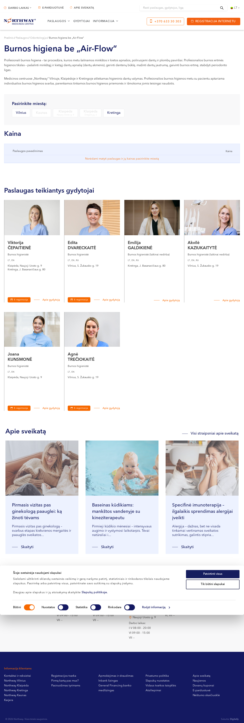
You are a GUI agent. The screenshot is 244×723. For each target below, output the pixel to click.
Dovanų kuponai (203, 685)
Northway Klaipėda (16, 685)
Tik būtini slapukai (213, 372)
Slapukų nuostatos (158, 680)
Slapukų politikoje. (95, 380)
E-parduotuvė (53, 8)
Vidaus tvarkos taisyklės (161, 685)
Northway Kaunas (15, 695)
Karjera (8, 700)
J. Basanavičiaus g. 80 (183, 594)
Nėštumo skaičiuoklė (206, 695)
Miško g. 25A (105, 594)
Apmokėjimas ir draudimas (115, 676)
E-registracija (21, 300)
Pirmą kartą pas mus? (65, 680)
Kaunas (41, 113)
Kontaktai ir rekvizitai (17, 676)
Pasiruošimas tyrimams (65, 685)
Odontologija (38, 38)
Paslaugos (57, 21)
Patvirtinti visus (212, 362)
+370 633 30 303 (168, 21)
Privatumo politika (157, 676)
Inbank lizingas (108, 680)
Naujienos (199, 680)
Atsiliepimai (153, 690)
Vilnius (21, 113)
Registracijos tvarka (63, 676)
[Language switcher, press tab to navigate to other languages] (235, 7)
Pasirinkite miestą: (29, 104)
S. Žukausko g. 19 (71, 594)
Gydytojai (81, 21)
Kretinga (114, 113)
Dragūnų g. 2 (141, 594)
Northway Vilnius (15, 680)
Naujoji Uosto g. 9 (144, 617)
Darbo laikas (18, 8)
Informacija (103, 21)
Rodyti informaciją (154, 395)
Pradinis (8, 38)
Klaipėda (65, 113)
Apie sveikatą (84, 8)
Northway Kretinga (16, 690)
